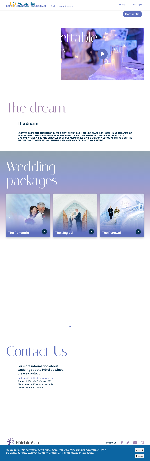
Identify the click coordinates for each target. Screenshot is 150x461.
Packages (137, 4)
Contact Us (132, 14)
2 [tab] (72, 326)
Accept (139, 450)
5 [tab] (80, 326)
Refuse (139, 456)
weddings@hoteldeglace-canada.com (36, 378)
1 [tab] (70, 326)
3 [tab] (75, 326)
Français (121, 4)
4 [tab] (77, 326)
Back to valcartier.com (62, 14)
